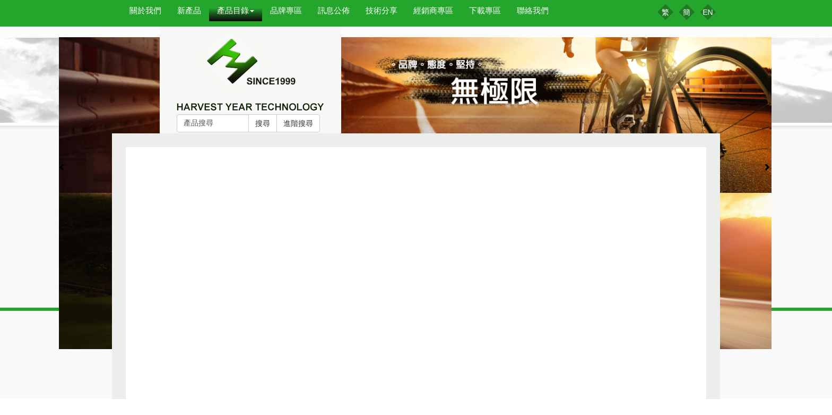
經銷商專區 (433, 10)
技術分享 (381, 10)
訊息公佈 (334, 10)
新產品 (189, 10)
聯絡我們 (533, 10)
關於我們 (145, 10)
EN (708, 12)
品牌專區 (286, 10)
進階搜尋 (298, 123)
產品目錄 (235, 10)
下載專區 (485, 10)
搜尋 (262, 123)
